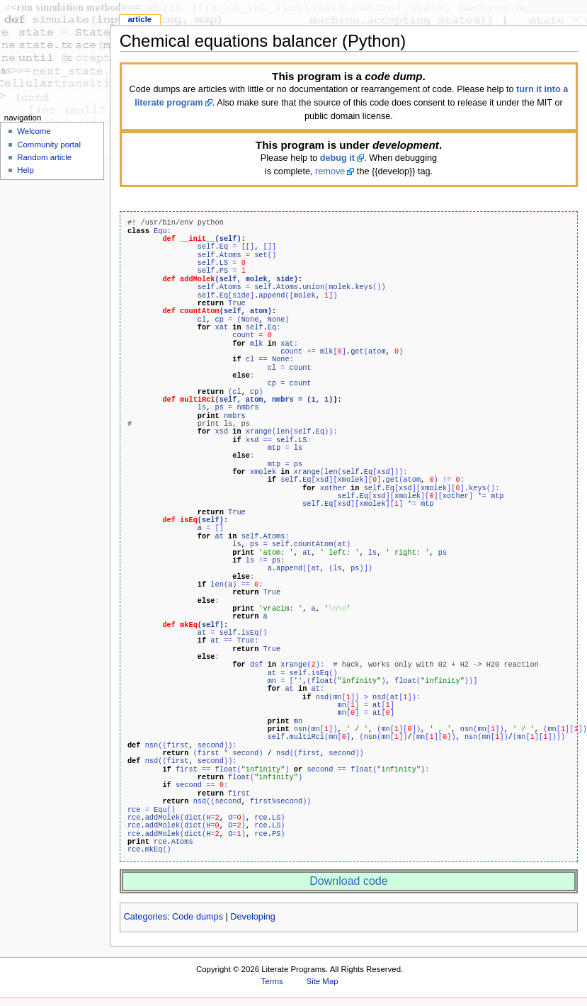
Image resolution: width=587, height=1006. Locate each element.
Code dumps (197, 917)
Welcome (34, 131)
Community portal (49, 144)
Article (139, 19)
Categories (145, 917)
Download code (348, 881)
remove (330, 171)
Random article (44, 157)
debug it (337, 158)
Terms (272, 981)
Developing (252, 917)
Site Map (322, 981)
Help (25, 170)
